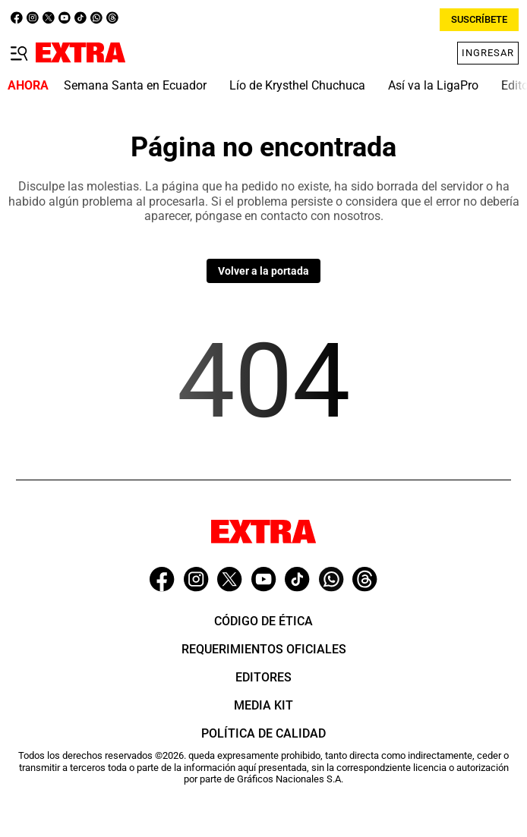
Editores (263, 677)
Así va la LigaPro (433, 85)
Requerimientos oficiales (263, 649)
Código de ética (263, 621)
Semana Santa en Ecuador (135, 85)
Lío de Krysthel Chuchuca (297, 85)
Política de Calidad (263, 733)
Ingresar (488, 52)
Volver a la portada (263, 271)
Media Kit (263, 705)
